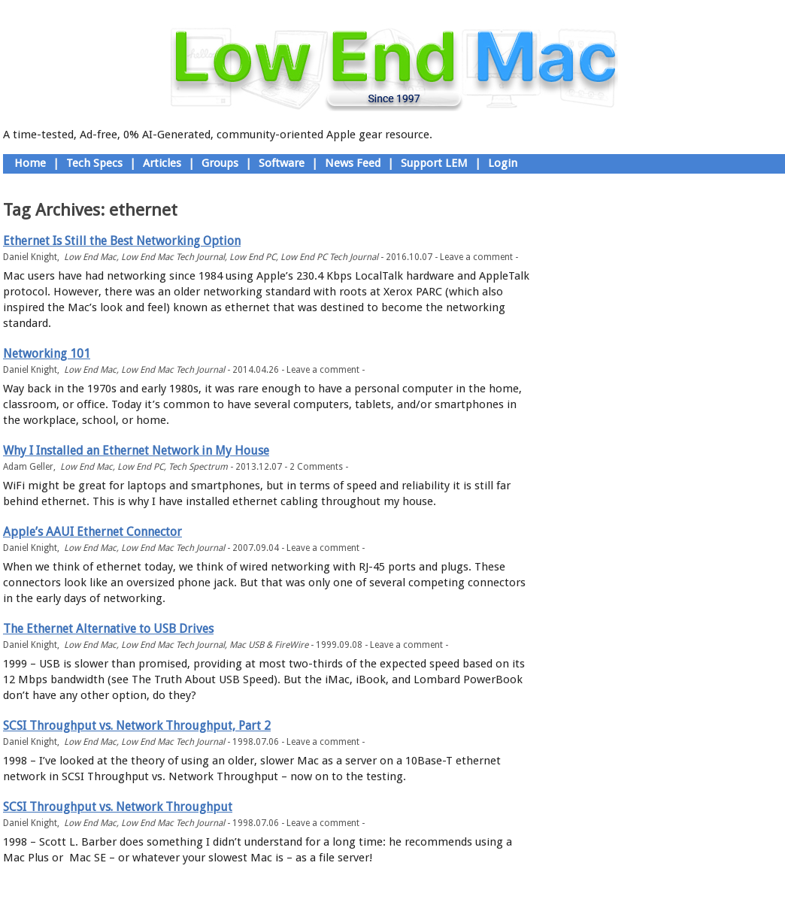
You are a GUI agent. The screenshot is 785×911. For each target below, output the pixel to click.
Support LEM (434, 163)
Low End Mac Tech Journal (173, 257)
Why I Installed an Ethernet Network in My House (136, 450)
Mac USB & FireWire (268, 645)
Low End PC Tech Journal (329, 257)
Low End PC (252, 257)
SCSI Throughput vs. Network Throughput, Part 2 (137, 726)
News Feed (352, 163)
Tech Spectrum (198, 467)
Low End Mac (90, 257)
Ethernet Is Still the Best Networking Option (122, 241)
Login (502, 163)
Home (30, 163)
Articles (162, 163)
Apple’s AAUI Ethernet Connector (92, 532)
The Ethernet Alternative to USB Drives (108, 629)
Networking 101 (46, 354)
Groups (220, 163)
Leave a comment (476, 257)
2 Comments (316, 467)
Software (282, 163)
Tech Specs (94, 163)
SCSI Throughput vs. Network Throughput (117, 807)
